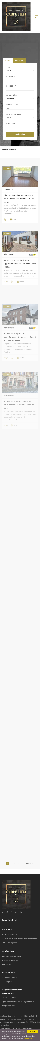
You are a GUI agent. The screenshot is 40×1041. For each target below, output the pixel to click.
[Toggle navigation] (36, 16)
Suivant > (29, 863)
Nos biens (11, 956)
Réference (10, 124)
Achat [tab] (8, 60)
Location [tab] (19, 60)
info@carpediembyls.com (12, 990)
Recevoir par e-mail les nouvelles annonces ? (19, 939)
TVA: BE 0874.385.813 (9, 998)
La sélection (10, 960)
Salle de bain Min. (14, 114)
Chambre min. (12, 105)
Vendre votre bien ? (9, 935)
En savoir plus (28, 1038)
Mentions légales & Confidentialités (14, 1016)
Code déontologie (7, 1028)
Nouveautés (6, 964)
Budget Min (11, 77)
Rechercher (20, 134)
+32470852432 (8, 994)
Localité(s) (11, 95)
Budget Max (11, 86)
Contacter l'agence (9, 943)
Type (8, 67)
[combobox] (20, 70)
